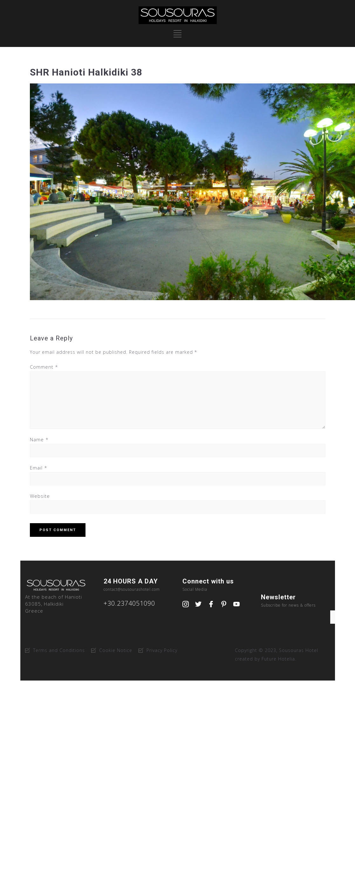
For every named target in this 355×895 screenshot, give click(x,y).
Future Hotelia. (279, 659)
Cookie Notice (115, 650)
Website (40, 496)
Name (39, 439)
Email (38, 467)
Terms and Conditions (59, 650)
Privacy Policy (162, 650)
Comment (44, 367)
